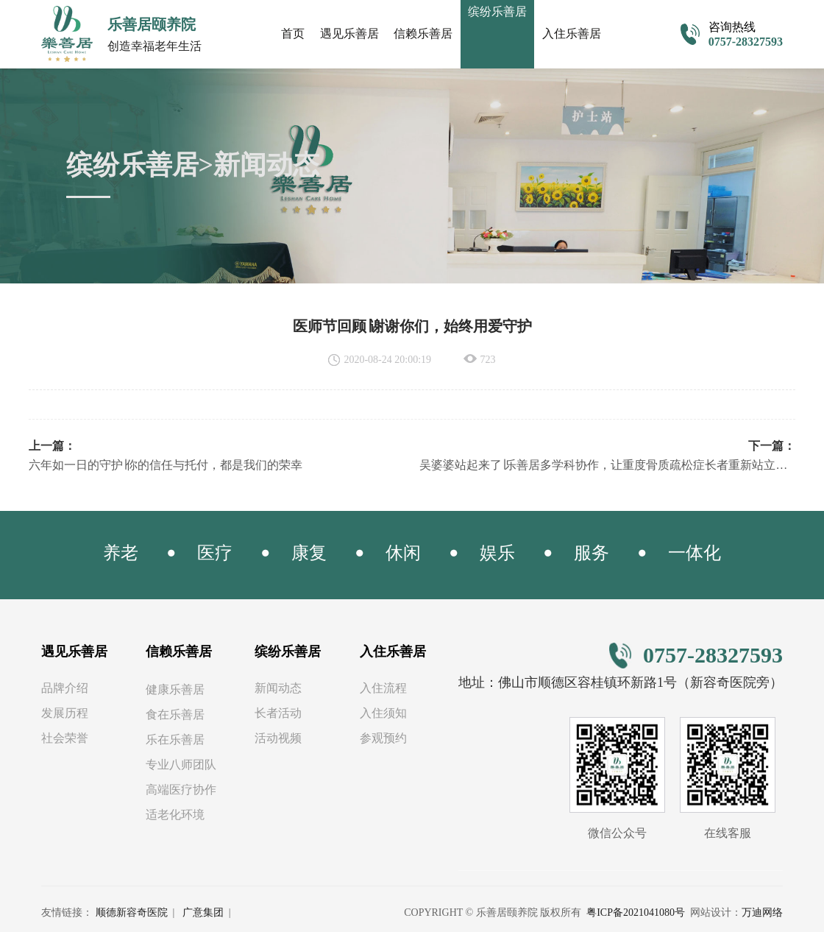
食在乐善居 (175, 715)
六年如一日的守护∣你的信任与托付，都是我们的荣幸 (165, 465)
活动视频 (278, 738)
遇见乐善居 (349, 33)
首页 (293, 33)
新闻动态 (278, 688)
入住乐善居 (571, 33)
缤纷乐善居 (288, 652)
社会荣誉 (64, 738)
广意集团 (203, 913)
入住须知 (383, 713)
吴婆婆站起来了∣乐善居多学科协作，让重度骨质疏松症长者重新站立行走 (607, 465)
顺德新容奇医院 (132, 913)
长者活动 (278, 713)
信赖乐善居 (423, 33)
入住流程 (383, 688)
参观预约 (383, 738)
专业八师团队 (181, 765)
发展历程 (64, 713)
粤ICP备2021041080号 (635, 913)
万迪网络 (762, 913)
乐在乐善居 (175, 740)
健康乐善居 (175, 690)
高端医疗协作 (181, 790)
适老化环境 (175, 815)
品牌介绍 (64, 688)
